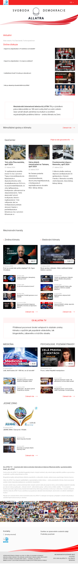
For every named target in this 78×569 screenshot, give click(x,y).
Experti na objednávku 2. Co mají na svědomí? (18, 61)
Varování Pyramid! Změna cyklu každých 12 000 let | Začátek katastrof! (63, 288)
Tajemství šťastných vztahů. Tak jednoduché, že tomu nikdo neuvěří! (64, 380)
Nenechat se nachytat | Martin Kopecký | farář (25, 448)
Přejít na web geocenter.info (60, 140)
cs (71, 2)
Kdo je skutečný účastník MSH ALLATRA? (16, 85)
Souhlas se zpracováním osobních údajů (54, 531)
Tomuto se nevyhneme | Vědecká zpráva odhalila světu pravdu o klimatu (63, 279)
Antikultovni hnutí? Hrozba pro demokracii (17, 73)
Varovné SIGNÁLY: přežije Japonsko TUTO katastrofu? (64, 305)
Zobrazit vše (67, 128)
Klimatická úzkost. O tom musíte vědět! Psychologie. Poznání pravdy (64, 389)
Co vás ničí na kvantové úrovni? (25, 286)
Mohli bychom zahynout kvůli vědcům (62, 296)
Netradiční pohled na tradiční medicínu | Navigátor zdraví (25, 380)
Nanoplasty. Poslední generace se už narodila (27, 296)
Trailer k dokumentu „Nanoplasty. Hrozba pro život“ (26, 278)
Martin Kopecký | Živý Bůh (24, 439)
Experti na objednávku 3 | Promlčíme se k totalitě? (19, 49)
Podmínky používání (47, 534)
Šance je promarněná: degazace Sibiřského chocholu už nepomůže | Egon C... (27, 306)
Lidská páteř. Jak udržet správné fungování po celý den (26, 389)
